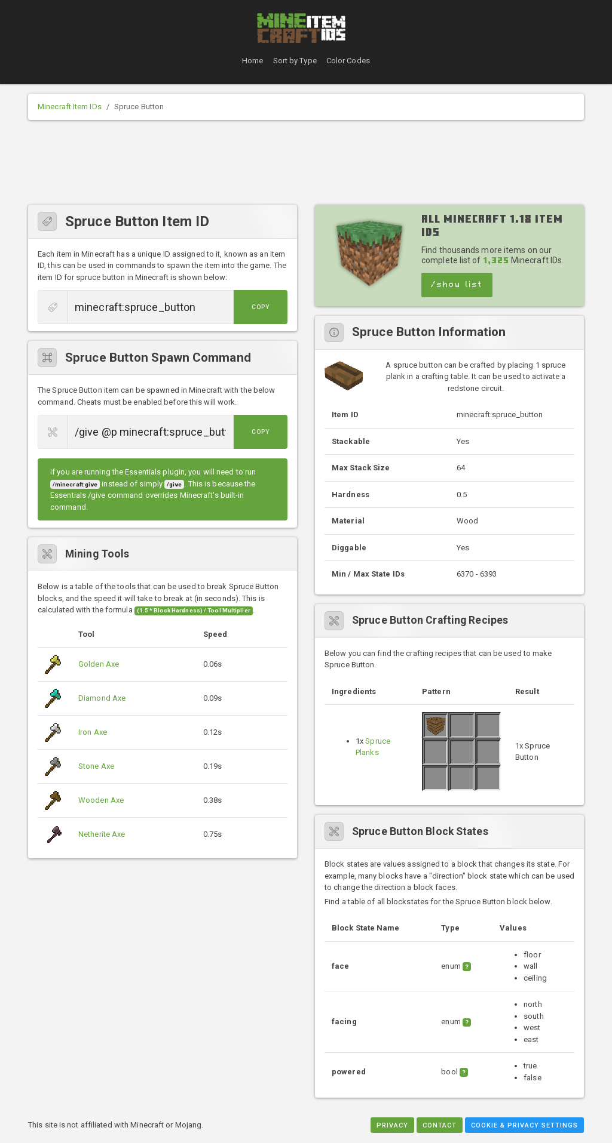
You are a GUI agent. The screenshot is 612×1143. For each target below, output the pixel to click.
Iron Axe (92, 732)
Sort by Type (295, 60)
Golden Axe (98, 664)
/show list (457, 285)
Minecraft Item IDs (70, 106)
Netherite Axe (101, 834)
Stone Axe (96, 766)
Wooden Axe (101, 800)
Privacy (392, 1125)
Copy (261, 307)
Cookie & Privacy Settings (524, 1125)
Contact (440, 1125)
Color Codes (348, 60)
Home (252, 60)
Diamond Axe (102, 698)
